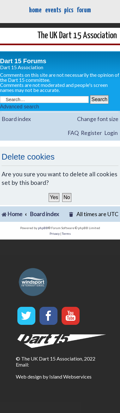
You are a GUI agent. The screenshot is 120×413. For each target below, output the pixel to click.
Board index (16, 119)
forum (84, 10)
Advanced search (19, 106)
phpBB (43, 228)
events (53, 10)
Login (111, 133)
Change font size (97, 119)
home (35, 10)
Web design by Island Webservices (54, 377)
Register (91, 133)
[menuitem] (72, 214)
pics (68, 10)
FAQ (73, 133)
